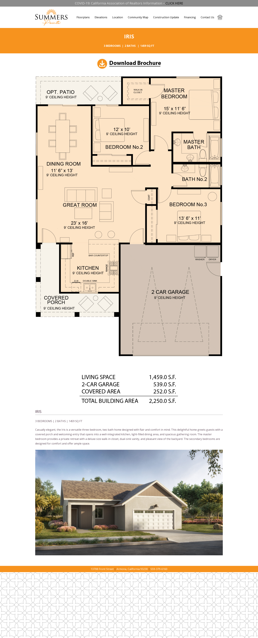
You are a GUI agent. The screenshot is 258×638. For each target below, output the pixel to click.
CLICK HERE (174, 3)
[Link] (51, 17)
